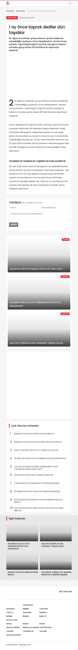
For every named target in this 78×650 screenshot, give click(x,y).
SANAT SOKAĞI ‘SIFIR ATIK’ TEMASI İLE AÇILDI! (34, 450)
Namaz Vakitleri (13, 627)
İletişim (9, 616)
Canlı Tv (10, 612)
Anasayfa (10, 608)
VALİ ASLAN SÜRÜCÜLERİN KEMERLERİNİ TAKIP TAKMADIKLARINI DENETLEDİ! (34, 468)
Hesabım (43, 612)
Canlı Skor (43, 608)
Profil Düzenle (45, 627)
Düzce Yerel (12, 18)
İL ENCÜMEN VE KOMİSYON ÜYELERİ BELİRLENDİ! (35, 483)
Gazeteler (27, 612)
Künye (25, 623)
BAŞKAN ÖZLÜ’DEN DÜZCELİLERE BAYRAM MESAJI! (36, 442)
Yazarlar (10, 631)
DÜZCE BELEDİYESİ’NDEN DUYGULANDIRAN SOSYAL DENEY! (36, 501)
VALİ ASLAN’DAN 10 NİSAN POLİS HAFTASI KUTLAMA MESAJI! (36, 509)
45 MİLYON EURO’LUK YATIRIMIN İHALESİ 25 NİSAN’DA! (38, 458)
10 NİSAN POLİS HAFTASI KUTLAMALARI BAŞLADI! (35, 491)
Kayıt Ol (42, 616)
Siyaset (66, 239)
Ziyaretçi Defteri (13, 635)
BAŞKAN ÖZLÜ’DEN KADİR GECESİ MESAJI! (32, 434)
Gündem (65, 276)
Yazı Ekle (43, 631)
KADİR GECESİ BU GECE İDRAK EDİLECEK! (32, 475)
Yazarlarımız (28, 631)
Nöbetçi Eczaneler (31, 627)
